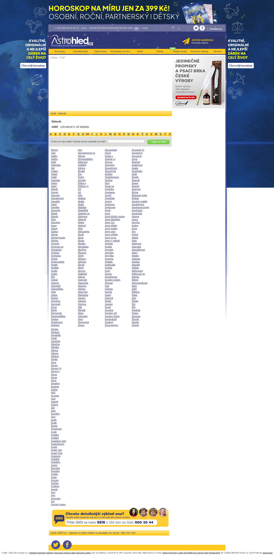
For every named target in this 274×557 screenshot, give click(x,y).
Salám (54, 171)
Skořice (82, 249)
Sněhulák (110, 264)
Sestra (54, 319)
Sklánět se (84, 213)
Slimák (81, 310)
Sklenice (82, 216)
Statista (136, 258)
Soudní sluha (112, 316)
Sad (53, 153)
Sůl (53, 407)
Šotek (108, 301)
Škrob (81, 264)
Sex (80, 150)
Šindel (81, 171)
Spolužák (137, 213)
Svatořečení (57, 444)
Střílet (54, 359)
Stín (134, 298)
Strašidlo (56, 335)
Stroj (53, 362)
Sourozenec (111, 325)
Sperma (136, 189)
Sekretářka (57, 289)
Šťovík (135, 319)
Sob (107, 286)
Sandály (55, 201)
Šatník (54, 216)
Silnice (81, 168)
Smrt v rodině (112, 240)
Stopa (135, 313)
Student (55, 383)
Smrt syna (110, 237)
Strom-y (55, 371)
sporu (135, 219)
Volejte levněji (180, 51)
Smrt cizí (110, 222)
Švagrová (56, 428)
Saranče (55, 210)
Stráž (54, 338)
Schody (55, 243)
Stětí (134, 289)
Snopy (108, 274)
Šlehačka (83, 295)
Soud (108, 307)
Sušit (54, 420)
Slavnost (83, 292)
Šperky (136, 186)
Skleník (82, 219)
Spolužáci (137, 210)
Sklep (81, 222)
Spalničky (137, 171)
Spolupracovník (140, 207)
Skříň (81, 255)
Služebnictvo (112, 177)
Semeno (55, 301)
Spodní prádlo (139, 201)
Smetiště (110, 198)
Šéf (53, 277)
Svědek (55, 459)
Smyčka (109, 255)
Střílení (55, 356)
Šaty (53, 219)
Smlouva (110, 204)
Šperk (135, 183)
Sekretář (55, 286)
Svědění (55, 462)
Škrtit (81, 267)
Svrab (54, 489)
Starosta (136, 246)
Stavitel (136, 264)
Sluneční (110, 165)
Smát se (109, 186)
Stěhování (137, 271)
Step (134, 286)
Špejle (135, 177)
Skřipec (82, 258)
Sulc (53, 410)
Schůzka (56, 255)
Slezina (82, 304)
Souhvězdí (111, 319)
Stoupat (136, 316)
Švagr (54, 425)
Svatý (54, 447)
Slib (80, 307)
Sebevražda (57, 261)
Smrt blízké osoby (115, 216)
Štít (134, 307)
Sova (135, 159)
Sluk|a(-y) (110, 159)
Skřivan (82, 261)
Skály (81, 204)
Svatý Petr (57, 453)
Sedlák (55, 267)
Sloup (81, 325)
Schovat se (57, 246)
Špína (135, 192)
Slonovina (83, 322)
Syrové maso (58, 504)
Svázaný (56, 456)
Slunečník (110, 171)
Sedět (54, 264)
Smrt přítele (111, 234)
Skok (81, 237)
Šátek (54, 213)
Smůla (108, 246)
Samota (55, 195)
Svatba (55, 435)
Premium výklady (199, 51)
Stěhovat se (138, 274)
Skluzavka (83, 231)
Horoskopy (59, 51)
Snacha (109, 258)
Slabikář (82, 274)
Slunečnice (111, 168)
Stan (134, 240)
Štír (134, 304)
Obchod (218, 51)
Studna (55, 386)
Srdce (135, 225)
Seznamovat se (86, 153)
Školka (81, 243)
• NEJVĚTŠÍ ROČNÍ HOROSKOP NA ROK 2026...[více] (113, 28)
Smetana (110, 192)
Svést (54, 465)
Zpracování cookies (83, 553)
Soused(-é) (138, 150)
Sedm (54, 274)
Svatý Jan (56, 450)
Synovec (56, 498)
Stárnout (136, 243)
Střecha (55, 344)
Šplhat (135, 198)
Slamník (82, 279)
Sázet (54, 228)
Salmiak (55, 180)
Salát (54, 177)
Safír (53, 162)
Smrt (107, 213)
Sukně (54, 401)
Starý (135, 252)
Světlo (54, 474)
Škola (81, 240)
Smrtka (109, 243)
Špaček (136, 162)
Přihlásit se (216, 29)
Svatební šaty (58, 441)
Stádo (135, 237)
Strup (54, 377)
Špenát (136, 180)
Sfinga (81, 156)
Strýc (54, 380)
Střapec (55, 332)
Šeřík (54, 310)
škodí (81, 234)
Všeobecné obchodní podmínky (41, 553)
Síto (80, 195)
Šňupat (109, 283)
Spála (135, 168)
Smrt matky (111, 228)
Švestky (55, 471)
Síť (79, 189)
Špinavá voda (139, 195)
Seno (54, 307)
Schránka (56, 249)
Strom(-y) (56, 368)
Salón (54, 183)
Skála (81, 201)
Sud (53, 398)
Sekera (55, 283)
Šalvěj (54, 189)
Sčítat (54, 258)
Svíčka (55, 483)
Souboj (109, 304)
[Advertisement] (110, 86)
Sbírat (54, 234)
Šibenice (83, 162)
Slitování (83, 316)
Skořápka (83, 246)
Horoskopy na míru (120, 51)
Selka (54, 295)
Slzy (107, 183)
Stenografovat (139, 283)
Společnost (138, 204)
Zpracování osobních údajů (64, 553)
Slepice (82, 301)
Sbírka (54, 240)
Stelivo (135, 277)
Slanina (82, 286)
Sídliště (82, 165)
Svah (54, 432)
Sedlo (54, 271)
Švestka (55, 468)
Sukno (54, 404)
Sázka (54, 231)
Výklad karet (100, 51)
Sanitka (55, 207)
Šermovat (56, 313)
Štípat (135, 301)
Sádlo (54, 156)
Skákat (82, 198)
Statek (135, 255)
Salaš (54, 174)
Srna (134, 228)
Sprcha (136, 222)
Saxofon (55, 222)
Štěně (135, 279)
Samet (54, 192)
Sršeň (135, 234)
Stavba (136, 261)
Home (54, 57)
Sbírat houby (58, 237)
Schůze (55, 252)
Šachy (54, 150)
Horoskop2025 (214, 553)
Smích (108, 201)
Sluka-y (109, 156)
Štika (134, 295)
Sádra (54, 159)
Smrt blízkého (112, 219)
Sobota (109, 289)
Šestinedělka (58, 316)
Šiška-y (82, 183)
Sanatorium (57, 198)
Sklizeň (82, 225)
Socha (108, 292)
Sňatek (109, 261)
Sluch (108, 153)
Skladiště (83, 210)
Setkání (55, 325)
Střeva (54, 353)
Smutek (109, 249)
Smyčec (109, 252)
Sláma (81, 277)
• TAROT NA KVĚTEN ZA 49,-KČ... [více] (67, 28)
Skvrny (82, 271)
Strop (54, 374)
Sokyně (109, 298)
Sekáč (54, 279)
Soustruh (137, 156)
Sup (53, 416)
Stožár (135, 322)
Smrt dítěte (111, 225)
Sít (79, 192)
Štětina (136, 292)
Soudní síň (111, 313)
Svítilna (55, 486)
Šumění (55, 413)
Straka (54, 329)
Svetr (54, 477)
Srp (134, 231)
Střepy (54, 350)
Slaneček (83, 283)
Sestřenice (57, 322)
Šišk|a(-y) (83, 186)
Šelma (54, 298)
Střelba (55, 347)
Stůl (53, 392)
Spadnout (137, 165)
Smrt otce (110, 231)
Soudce (109, 310)
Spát (134, 174)
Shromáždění (85, 159)
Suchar (55, 395)
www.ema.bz (268, 553)
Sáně (54, 204)
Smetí (108, 195)
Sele (53, 292)
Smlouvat (110, 207)
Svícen (55, 480)
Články (159, 51)
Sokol (108, 295)
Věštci (140, 51)
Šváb (54, 423)
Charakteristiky (80, 51)
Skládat (82, 207)
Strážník (55, 341)
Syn (53, 492)
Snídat (108, 267)
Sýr (53, 501)
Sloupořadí (111, 150)
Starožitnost (138, 249)
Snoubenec (111, 277)
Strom (54, 365)
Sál (53, 168)
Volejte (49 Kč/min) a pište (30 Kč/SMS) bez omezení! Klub (185, 553)
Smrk (108, 210)
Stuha (54, 389)
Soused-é (137, 153)
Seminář (55, 304)
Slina (81, 313)
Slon (80, 319)
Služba (109, 174)
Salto (54, 186)
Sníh (107, 271)
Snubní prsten (113, 279)
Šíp (80, 174)
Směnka (109, 189)
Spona (135, 216)
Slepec (82, 298)
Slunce (109, 162)
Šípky (81, 177)
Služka (108, 180)
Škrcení (82, 252)
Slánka (82, 289)
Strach (135, 325)
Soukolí (109, 322)
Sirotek (82, 180)
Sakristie (56, 165)
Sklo (80, 228)
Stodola (136, 310)
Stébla (135, 267)
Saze (54, 225)
